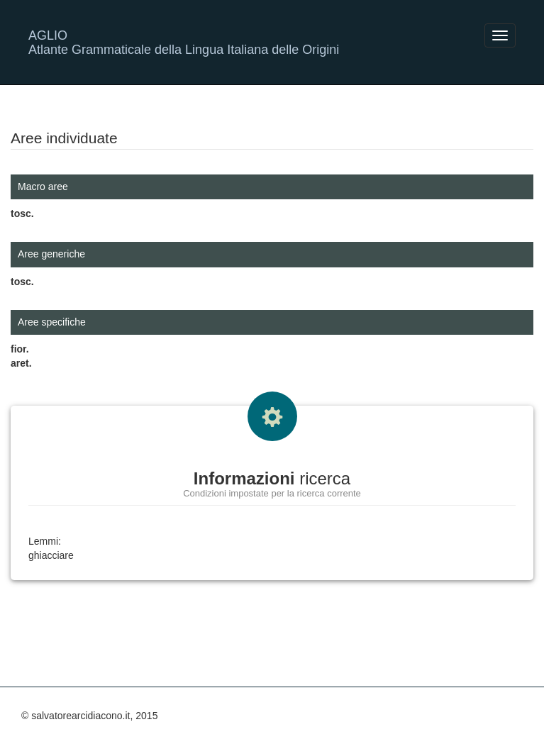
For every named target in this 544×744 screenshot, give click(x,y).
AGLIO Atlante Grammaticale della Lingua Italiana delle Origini (183, 40)
